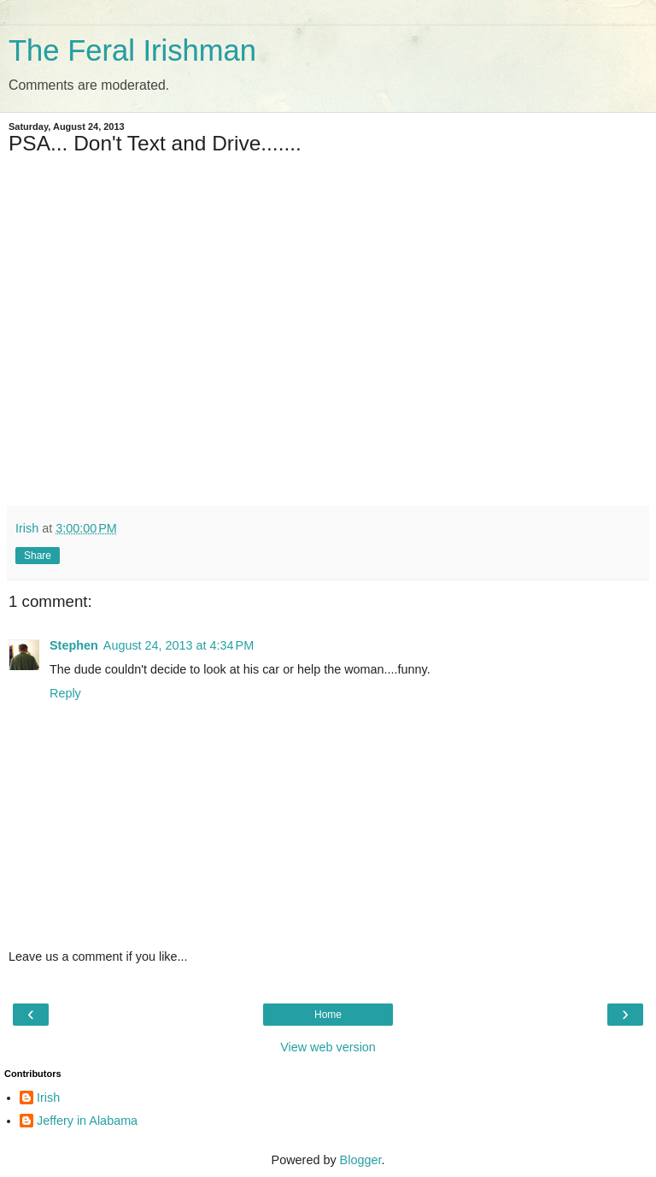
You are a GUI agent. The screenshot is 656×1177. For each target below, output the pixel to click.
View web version (328, 1047)
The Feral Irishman (132, 50)
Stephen (74, 645)
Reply (65, 693)
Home (328, 1015)
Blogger (361, 1160)
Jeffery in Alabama (87, 1120)
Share (37, 556)
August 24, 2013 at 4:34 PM (178, 645)
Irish (48, 1097)
